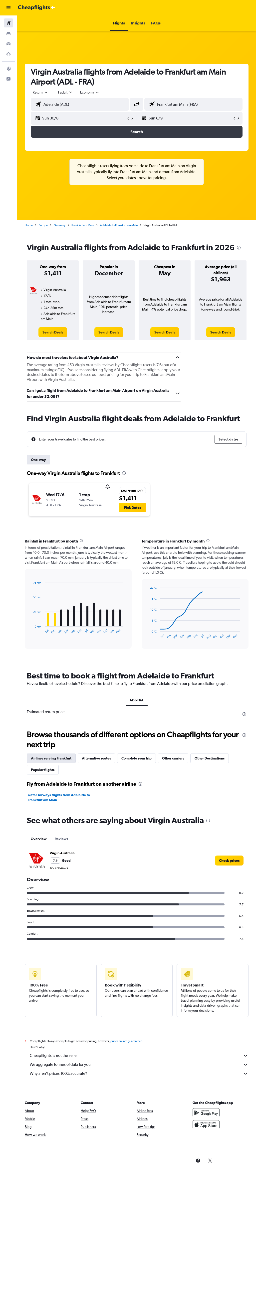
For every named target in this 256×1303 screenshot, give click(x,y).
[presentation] (239, 247)
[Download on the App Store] (206, 1124)
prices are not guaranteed (126, 1041)
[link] (52, 332)
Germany (59, 225)
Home (29, 225)
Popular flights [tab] (42, 770)
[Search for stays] (8, 33)
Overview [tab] (39, 839)
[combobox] (90, 92)
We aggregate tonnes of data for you (139, 1065)
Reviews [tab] (61, 839)
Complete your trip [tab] (136, 758)
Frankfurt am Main (82, 225)
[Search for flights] (8, 23)
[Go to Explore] (8, 54)
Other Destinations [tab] (210, 758)
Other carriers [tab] (173, 758)
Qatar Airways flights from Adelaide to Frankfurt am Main (59, 797)
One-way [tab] (38, 460)
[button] (8, 7)
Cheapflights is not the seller (139, 1056)
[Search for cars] (8, 44)
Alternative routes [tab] (96, 758)
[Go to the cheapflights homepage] (36, 7)
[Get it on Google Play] (206, 1112)
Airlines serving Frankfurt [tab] (51, 758)
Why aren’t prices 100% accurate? (139, 1074)
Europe (43, 225)
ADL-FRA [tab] (137, 700)
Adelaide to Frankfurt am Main (119, 225)
